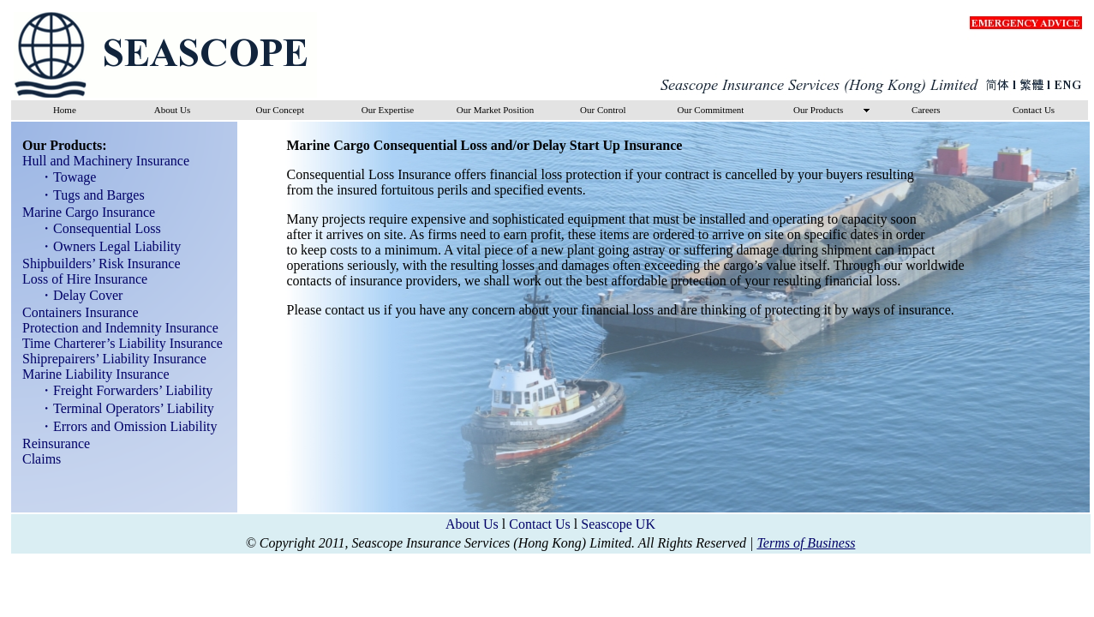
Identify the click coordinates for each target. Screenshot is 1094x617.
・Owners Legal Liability (105, 246)
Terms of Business (805, 543)
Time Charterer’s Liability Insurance (117, 343)
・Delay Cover (76, 295)
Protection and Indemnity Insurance (115, 327)
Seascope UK (618, 524)
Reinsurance (51, 443)
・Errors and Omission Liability (123, 426)
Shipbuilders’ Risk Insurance (96, 263)
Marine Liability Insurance (91, 374)
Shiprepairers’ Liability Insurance (109, 358)
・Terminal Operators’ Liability (121, 408)
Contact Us (540, 524)
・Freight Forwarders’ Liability (120, 390)
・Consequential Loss (95, 228)
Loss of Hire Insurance (79, 279)
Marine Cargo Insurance (83, 212)
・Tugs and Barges (87, 195)
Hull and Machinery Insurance (100, 160)
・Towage (62, 177)
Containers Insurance (75, 312)
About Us (472, 524)
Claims (36, 459)
